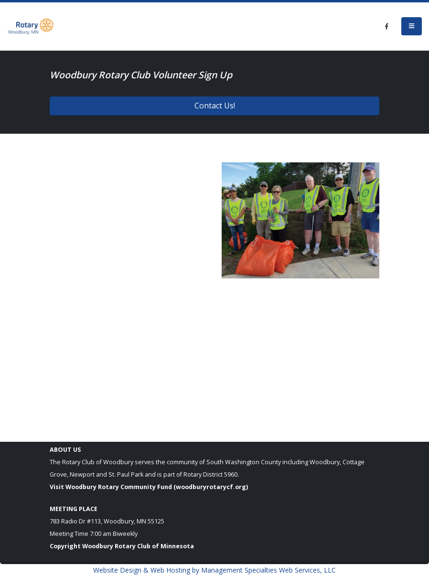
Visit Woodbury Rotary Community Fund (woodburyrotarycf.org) (149, 487)
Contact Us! (214, 105)
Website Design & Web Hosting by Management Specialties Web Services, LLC (214, 570)
